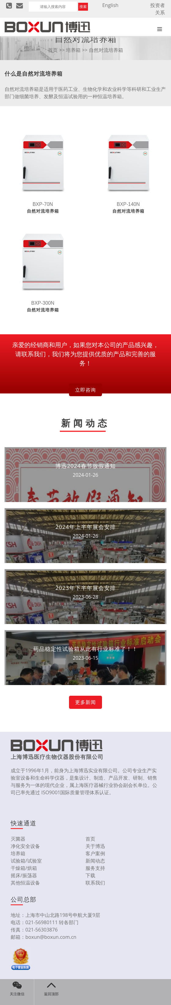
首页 (53, 50)
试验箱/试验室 (26, 860)
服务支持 (95, 868)
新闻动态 (95, 860)
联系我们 (95, 882)
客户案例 (95, 853)
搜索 (83, 6)
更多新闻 (85, 702)
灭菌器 (18, 838)
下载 (90, 875)
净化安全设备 (25, 846)
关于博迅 (95, 846)
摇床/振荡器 (24, 875)
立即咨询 (85, 389)
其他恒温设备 (25, 882)
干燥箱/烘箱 (24, 868)
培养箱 (73, 50)
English (110, 5)
